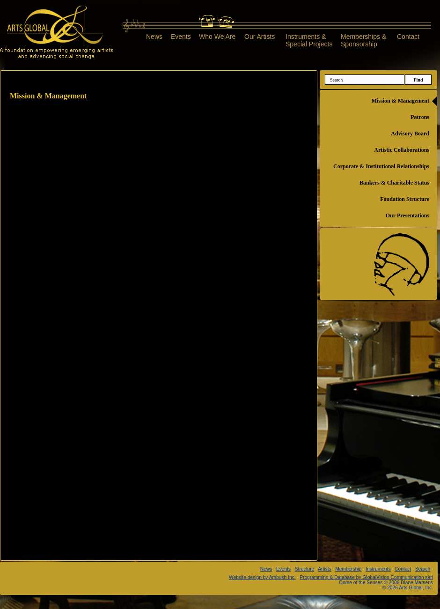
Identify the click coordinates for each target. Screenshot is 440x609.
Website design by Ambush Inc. (262, 577)
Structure (305, 569)
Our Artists (259, 36)
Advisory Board (410, 133)
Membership (348, 569)
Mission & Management (400, 100)
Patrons (420, 117)
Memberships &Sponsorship (363, 40)
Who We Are (217, 36)
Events (181, 36)
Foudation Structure (404, 199)
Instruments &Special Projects (309, 40)
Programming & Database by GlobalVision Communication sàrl (366, 577)
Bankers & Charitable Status (394, 182)
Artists (324, 569)
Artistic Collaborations (401, 150)
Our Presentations (407, 215)
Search (422, 569)
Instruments (378, 569)
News (154, 36)
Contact (408, 36)
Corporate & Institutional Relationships (381, 166)
